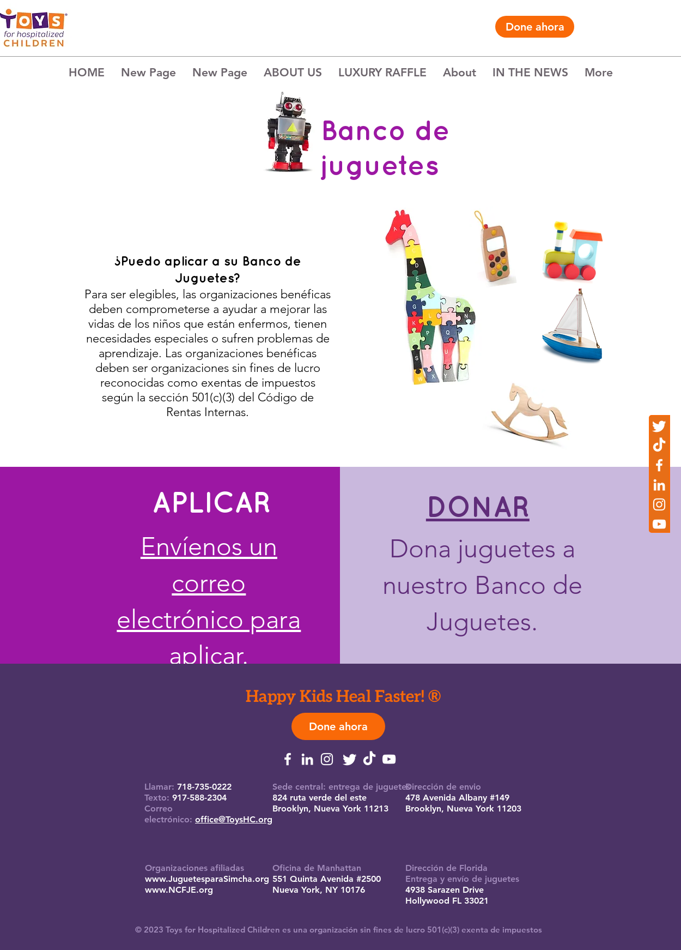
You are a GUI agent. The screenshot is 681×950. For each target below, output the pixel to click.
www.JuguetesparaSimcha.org (207, 879)
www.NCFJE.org (179, 890)
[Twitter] (659, 426)
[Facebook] (659, 465)
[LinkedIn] (659, 485)
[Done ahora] (534, 27)
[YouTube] (659, 524)
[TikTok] (659, 445)
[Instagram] (659, 504)
